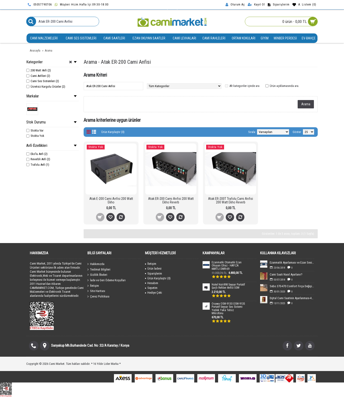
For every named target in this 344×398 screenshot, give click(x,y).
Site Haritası (96, 291)
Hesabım (151, 283)
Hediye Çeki (153, 292)
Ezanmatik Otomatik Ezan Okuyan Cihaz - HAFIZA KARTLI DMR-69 (227, 265)
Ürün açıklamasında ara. (284, 86)
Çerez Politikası (98, 296)
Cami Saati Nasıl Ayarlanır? (286, 274)
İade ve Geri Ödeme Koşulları (106, 280)
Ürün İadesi (153, 268)
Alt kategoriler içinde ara (244, 86)
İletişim (93, 285)
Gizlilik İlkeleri (97, 275)
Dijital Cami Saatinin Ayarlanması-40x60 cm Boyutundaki (292, 298)
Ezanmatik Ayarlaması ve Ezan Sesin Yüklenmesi (292, 262)
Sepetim (151, 288)
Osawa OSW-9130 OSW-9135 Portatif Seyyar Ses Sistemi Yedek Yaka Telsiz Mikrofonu (228, 308)
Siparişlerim (153, 273)
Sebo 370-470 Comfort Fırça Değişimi (292, 286)
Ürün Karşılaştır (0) (112, 132)
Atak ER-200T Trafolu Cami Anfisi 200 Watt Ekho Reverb (230, 200)
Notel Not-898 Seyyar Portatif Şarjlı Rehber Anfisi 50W (228, 286)
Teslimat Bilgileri (98, 269)
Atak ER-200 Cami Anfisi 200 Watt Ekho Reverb (171, 200)
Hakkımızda (95, 264)
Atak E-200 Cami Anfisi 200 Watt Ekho (111, 200)
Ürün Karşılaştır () (158, 278)
